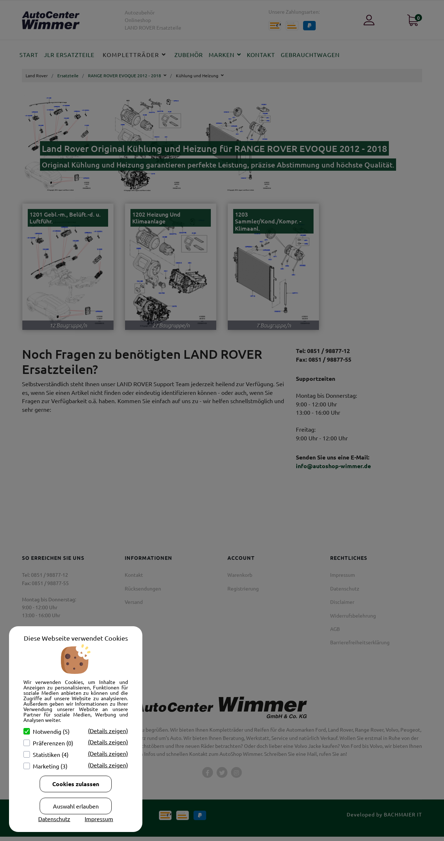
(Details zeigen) (108, 730)
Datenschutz (54, 818)
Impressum (99, 818)
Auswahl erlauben (76, 806)
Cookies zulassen (75, 784)
